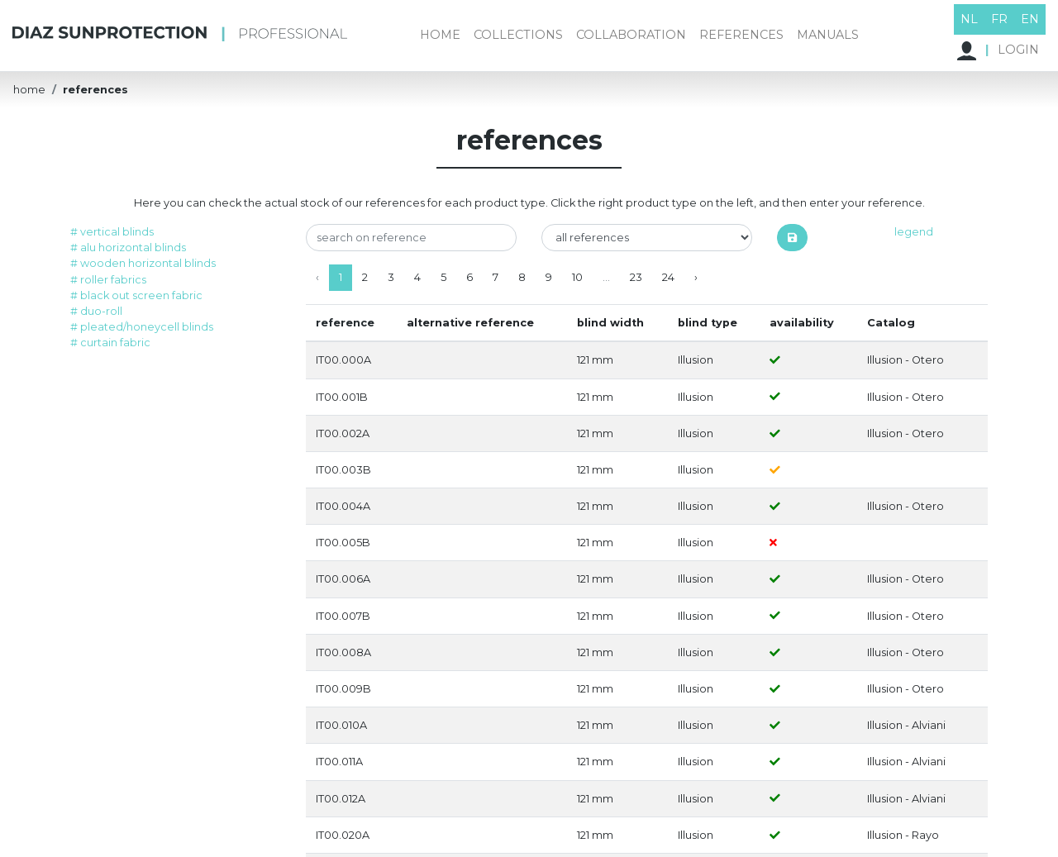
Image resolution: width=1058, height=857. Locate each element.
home (440, 34)
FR (999, 19)
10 (577, 277)
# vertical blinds (112, 232)
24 (668, 277)
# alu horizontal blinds (128, 247)
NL (969, 19)
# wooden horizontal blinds (143, 263)
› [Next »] (696, 277)
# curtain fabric (110, 342)
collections (518, 34)
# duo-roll (96, 311)
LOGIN (998, 50)
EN (1030, 19)
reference (345, 323)
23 (636, 277)
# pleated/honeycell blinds (141, 327)
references (741, 34)
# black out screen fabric (136, 295)
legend (913, 232)
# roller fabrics (108, 280)
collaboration (631, 34)
